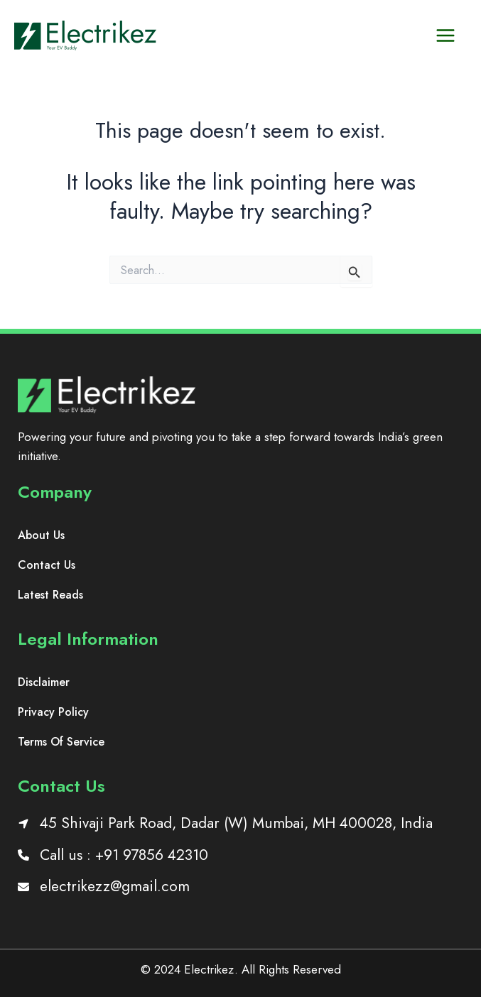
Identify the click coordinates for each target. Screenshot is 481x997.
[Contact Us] (46, 565)
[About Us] (41, 535)
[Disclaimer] (44, 682)
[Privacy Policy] (53, 712)
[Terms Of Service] (61, 742)
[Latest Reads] (50, 595)
